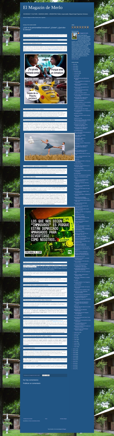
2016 (74, 359)
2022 (74, 349)
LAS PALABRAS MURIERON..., (80, 236)
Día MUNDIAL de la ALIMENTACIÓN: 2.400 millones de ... (81, 186)
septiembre (76, 332)
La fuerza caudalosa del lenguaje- (81, 264)
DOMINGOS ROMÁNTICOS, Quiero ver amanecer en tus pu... (82, 326)
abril (75, 341)
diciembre (76, 71)
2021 (74, 350)
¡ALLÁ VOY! (76, 76)
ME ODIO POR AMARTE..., (79, 231)
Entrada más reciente (28, 418)
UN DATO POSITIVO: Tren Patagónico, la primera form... (82, 283)
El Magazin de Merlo (43, 7)
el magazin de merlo (83, 33)
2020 (74, 352)
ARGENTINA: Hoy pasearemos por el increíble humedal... (81, 166)
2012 (74, 367)
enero (75, 346)
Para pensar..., (77, 159)
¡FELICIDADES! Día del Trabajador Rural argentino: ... (81, 313)
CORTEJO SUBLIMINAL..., (79, 100)
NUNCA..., (76, 148)
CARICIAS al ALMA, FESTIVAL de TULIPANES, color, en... (81, 234)
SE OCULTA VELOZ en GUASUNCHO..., (82, 294)
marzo (75, 343)
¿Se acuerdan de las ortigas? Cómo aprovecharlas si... (81, 192)
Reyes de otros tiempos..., (79, 168)
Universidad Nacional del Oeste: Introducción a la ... (80, 204)
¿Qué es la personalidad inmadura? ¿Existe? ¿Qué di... (81, 222)
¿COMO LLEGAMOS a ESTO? (80, 92)
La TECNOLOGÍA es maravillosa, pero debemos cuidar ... (82, 242)
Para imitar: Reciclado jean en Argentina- (82, 175)
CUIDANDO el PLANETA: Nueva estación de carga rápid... (80, 125)
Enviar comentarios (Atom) (34, 420)
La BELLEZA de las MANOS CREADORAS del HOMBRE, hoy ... (82, 198)
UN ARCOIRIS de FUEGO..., (80, 104)
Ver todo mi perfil (75, 58)
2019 (74, 354)
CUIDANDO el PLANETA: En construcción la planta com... (80, 245)
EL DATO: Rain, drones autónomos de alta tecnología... (82, 95)
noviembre (76, 73)
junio (75, 337)
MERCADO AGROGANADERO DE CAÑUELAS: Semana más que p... (81, 254)
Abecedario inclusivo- (78, 113)
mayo (75, 339)
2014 (74, 363)
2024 (74, 68)
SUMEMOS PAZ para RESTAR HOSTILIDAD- (80, 310)
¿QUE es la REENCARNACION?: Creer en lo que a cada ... (82, 157)
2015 (74, 361)
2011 (74, 368)
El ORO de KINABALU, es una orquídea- (82, 102)
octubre (75, 75)
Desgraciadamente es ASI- (79, 256)
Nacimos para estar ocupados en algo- (82, 289)
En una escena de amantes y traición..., (82, 247)
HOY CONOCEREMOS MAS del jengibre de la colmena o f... (80, 297)
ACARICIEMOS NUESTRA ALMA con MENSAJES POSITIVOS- (81, 269)
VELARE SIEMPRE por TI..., (80, 219)
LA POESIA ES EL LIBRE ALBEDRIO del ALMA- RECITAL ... (82, 229)
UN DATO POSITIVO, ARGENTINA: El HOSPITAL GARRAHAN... (82, 239)
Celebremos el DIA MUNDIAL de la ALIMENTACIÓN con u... (81, 180)
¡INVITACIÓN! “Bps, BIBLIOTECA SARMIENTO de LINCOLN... (81, 98)
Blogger (64, 429)
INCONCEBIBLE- (77, 173)
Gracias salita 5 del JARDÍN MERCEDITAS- (79, 136)
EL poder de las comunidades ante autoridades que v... (81, 206)
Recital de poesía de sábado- (80, 123)
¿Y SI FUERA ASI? (78, 315)
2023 (74, 69)
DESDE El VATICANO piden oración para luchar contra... (81, 209)
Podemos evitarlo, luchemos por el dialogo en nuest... (81, 275)
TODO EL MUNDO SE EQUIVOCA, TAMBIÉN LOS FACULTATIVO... (81, 303)
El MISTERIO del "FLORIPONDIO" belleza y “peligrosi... (81, 329)
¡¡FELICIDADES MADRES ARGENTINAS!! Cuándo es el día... (82, 217)
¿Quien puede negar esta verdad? (81, 108)
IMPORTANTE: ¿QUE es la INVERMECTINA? (79, 139)
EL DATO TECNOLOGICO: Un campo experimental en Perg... (82, 226)
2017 (74, 358)
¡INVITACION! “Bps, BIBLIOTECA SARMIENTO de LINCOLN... (81, 128)
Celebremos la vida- (78, 118)
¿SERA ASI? (76, 224)
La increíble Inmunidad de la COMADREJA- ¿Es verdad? (80, 266)
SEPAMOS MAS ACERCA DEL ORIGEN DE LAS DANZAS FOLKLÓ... (82, 121)
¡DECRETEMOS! (77, 285)
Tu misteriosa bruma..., (78, 163)
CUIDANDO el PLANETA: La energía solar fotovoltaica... (81, 259)
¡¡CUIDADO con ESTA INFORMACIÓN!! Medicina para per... (82, 106)
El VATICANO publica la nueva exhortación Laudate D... (80, 324)
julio (75, 335)
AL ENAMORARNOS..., (79, 130)
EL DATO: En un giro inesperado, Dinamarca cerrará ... (81, 292)
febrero (75, 344)
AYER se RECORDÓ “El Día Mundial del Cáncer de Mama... (82, 133)
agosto (75, 334)
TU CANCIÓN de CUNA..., (79, 214)
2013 (74, 365)
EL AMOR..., (76, 280)
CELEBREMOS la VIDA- (79, 141)
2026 (74, 64)
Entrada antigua (63, 418)
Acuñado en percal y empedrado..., (81, 251)
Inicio (46, 418)
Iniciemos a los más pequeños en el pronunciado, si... (81, 88)
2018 (74, 356)
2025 (74, 66)
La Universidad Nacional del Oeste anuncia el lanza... (81, 90)
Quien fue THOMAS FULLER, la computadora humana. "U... (80, 151)
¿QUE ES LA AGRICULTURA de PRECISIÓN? (80, 85)
